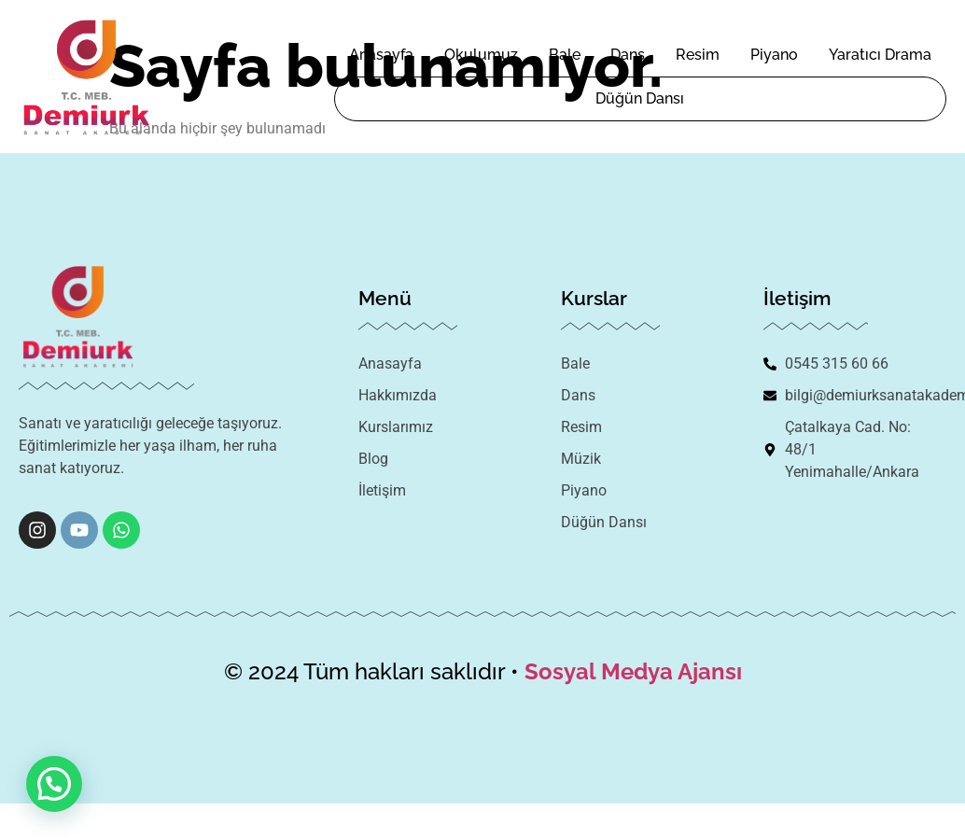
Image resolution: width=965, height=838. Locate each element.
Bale (564, 54)
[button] (54, 784)
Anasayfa (381, 54)
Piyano (774, 54)
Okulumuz (481, 54)
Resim (698, 54)
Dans (627, 54)
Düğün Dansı (639, 98)
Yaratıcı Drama (880, 54)
